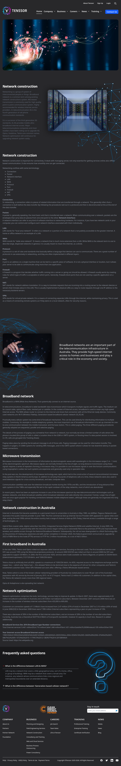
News (100, 728)
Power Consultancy (33, 753)
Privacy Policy (12, 760)
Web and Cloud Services (34, 741)
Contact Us (112, 11)
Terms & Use (32, 760)
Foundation (7, 737)
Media (100, 724)
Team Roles (54, 728)
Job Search (54, 724)
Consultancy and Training (35, 737)
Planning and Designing (34, 724)
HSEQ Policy (22, 760)
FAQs (4, 760)
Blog (99, 733)
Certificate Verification (82, 733)
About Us (6, 724)
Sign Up (100, 3)
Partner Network (8, 733)
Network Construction (34, 733)
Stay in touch (93, 706)
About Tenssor (88, 3)
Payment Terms (44, 760)
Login (108, 3)
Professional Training (81, 724)
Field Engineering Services (35, 728)
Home (39, 11)
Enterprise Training (81, 728)
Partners (6, 728)
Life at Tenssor (55, 733)
